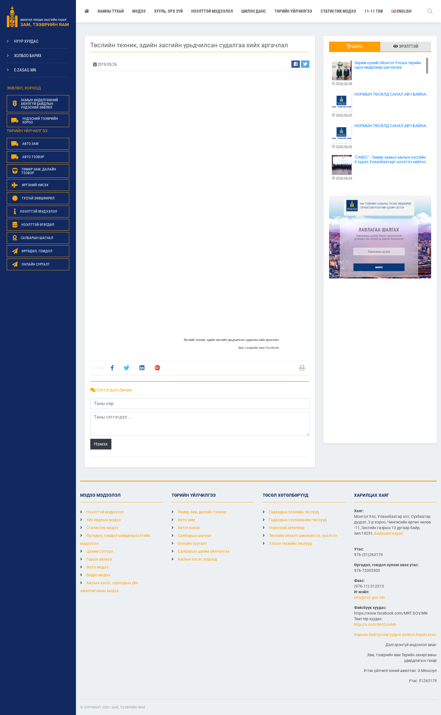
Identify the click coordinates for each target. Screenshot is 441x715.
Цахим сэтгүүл (96, 551)
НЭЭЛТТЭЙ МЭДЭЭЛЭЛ (212, 11)
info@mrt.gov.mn (369, 597)
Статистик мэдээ (338, 11)
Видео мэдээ (95, 575)
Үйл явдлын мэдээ (100, 520)
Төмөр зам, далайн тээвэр (199, 512)
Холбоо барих (27, 55)
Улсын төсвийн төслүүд (287, 543)
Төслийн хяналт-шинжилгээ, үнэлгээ (300, 535)
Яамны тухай (111, 11)
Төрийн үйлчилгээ (293, 11)
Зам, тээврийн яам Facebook (258, 348)
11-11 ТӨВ (373, 11)
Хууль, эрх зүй (168, 11)
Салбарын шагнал (192, 535)
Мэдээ (139, 11)
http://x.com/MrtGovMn (375, 624)
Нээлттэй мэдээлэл (102, 512)
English (401, 11)
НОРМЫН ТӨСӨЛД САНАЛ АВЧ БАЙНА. (380, 105)
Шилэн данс (253, 11)
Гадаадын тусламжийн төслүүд (295, 520)
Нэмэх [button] (101, 444)
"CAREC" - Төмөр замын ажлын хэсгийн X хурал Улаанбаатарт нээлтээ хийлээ (380, 168)
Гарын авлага (96, 559)
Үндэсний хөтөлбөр (284, 527)
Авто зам (183, 520)
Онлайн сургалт (189, 543)
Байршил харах (388, 533)
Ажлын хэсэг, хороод (194, 559)
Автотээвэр (186, 527)
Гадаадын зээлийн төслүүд (291, 512)
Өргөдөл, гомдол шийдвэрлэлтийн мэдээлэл (115, 539)
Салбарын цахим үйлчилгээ (201, 551)
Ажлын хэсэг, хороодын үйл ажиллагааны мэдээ (109, 587)
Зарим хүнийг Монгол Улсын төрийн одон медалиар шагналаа (380, 73)
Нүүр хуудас (26, 41)
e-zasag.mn (25, 70)
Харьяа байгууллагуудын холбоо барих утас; (395, 634)
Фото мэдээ (94, 567)
